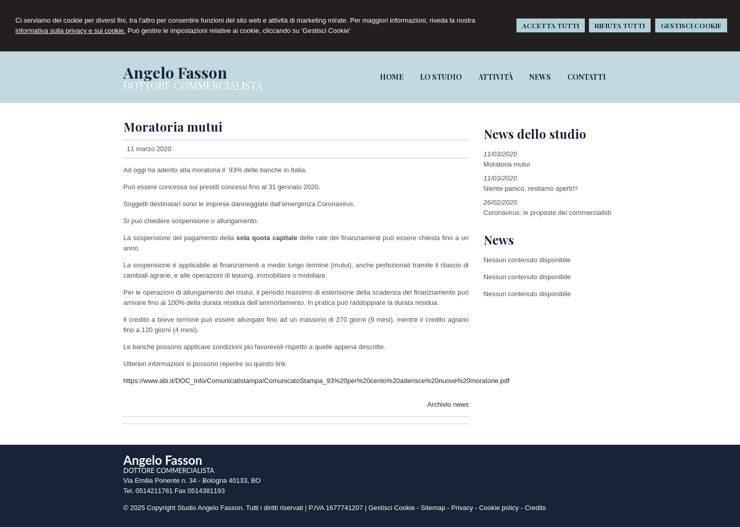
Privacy (462, 508)
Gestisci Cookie (391, 508)
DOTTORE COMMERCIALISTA (193, 85)
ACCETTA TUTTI (550, 25)
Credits (535, 508)
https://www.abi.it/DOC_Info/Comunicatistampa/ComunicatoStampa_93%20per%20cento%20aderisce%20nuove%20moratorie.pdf (316, 381)
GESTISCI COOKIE (691, 25)
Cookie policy (499, 508)
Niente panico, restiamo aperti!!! (531, 188)
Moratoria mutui (507, 164)
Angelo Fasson (175, 72)
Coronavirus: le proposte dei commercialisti (548, 212)
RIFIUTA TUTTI (620, 25)
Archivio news (448, 404)
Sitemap (433, 508)
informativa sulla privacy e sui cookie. (70, 30)
